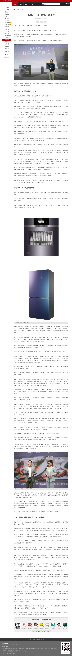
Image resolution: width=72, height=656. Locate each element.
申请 (6, 643)
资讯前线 (18, 9)
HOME (14, 9)
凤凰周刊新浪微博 (5, 644)
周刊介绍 (29, 639)
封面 (21, 4)
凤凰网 (10, 644)
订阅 (38, 4)
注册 (69, 3)
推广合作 (38, 639)
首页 (15, 4)
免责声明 (7, 646)
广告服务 (34, 639)
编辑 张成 (45, 18)
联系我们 (42, 639)
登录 (67, 3)
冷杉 (26, 4)
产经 (32, 4)
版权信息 (3, 646)
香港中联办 (18, 644)
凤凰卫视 (13, 644)
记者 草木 (41, 18)
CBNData (22, 644)
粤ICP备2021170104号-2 (22, 651)
